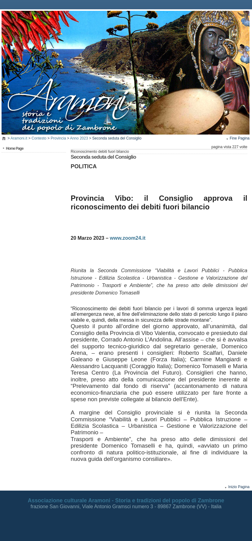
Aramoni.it (19, 138)
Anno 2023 (79, 138)
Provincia (58, 138)
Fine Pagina (240, 138)
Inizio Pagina (239, 487)
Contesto (39, 138)
